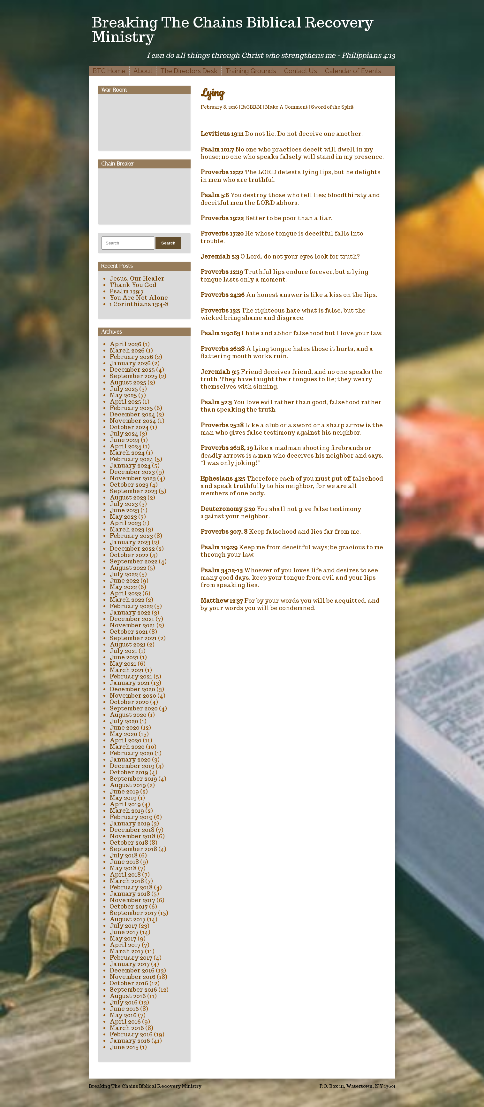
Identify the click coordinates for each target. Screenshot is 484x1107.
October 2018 (129, 842)
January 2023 (130, 542)
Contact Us (300, 71)
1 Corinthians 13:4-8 (139, 304)
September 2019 (133, 778)
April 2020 (125, 740)
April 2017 (125, 944)
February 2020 (131, 753)
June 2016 (124, 1008)
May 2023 (123, 516)
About (142, 71)
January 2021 (130, 682)
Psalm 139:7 (127, 291)
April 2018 (125, 874)
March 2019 (127, 810)
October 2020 (129, 702)
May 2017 (123, 938)
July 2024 (124, 433)
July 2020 (124, 721)
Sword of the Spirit (332, 107)
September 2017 (133, 913)
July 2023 (124, 503)
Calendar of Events (353, 71)
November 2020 (133, 695)
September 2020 (134, 708)
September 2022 (133, 561)
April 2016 (125, 1021)
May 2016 (123, 1015)
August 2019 (128, 785)
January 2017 (130, 964)
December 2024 (132, 414)
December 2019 (132, 766)
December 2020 (132, 689)
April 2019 (125, 804)
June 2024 (125, 440)
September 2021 (133, 638)
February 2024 (131, 459)
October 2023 (129, 484)
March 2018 (127, 881)
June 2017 (124, 932)
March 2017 (127, 951)
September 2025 (133, 376)
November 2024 (133, 420)
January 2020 (130, 759)
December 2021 (132, 619)
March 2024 (127, 452)
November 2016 (132, 976)
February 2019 (131, 817)
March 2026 (127, 350)
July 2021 (123, 650)
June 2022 (124, 580)
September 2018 (133, 849)
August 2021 (128, 644)
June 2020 (125, 727)
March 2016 (127, 1028)
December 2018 (132, 829)
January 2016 (130, 1040)
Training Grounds (250, 71)
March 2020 (127, 746)
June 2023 (124, 510)
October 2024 (129, 427)
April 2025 (125, 401)
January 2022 (130, 612)
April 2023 (125, 523)
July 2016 (124, 1002)
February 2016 (131, 1034)
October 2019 (129, 772)
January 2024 (130, 465)
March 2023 (127, 529)
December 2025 (132, 369)
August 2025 (128, 382)
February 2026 (131, 356)
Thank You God (133, 285)
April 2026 (125, 344)
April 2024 (125, 446)
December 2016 (132, 970)
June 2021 (124, 657)
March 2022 (127, 599)
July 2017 (123, 925)
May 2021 (123, 663)
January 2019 (130, 823)
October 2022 (129, 555)
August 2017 (128, 919)
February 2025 (131, 408)
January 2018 (130, 893)
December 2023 (132, 472)
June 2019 (124, 791)
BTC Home (109, 71)
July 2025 (124, 388)
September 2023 (133, 491)
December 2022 (132, 548)
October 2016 (129, 983)
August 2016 (128, 996)
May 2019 (123, 797)
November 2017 (132, 900)
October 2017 (129, 906)
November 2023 (133, 478)
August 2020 (128, 714)
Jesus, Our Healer (137, 278)
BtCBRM (251, 107)
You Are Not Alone (139, 297)
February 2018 (131, 887)
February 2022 (131, 606)
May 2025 (123, 395)
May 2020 (123, 734)
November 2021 (132, 625)
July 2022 (124, 574)
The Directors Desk (188, 71)
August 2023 (128, 497)
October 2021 (129, 631)
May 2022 (123, 587)
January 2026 (130, 363)
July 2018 (124, 855)
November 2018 (132, 836)
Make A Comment (286, 107)
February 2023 (131, 535)
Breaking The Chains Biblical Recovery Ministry (233, 29)
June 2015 (124, 1047)
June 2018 (124, 861)
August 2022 (128, 567)
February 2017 (131, 957)
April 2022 (125, 593)
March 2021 (127, 670)
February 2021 (131, 676)
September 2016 (133, 989)
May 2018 (123, 868)
